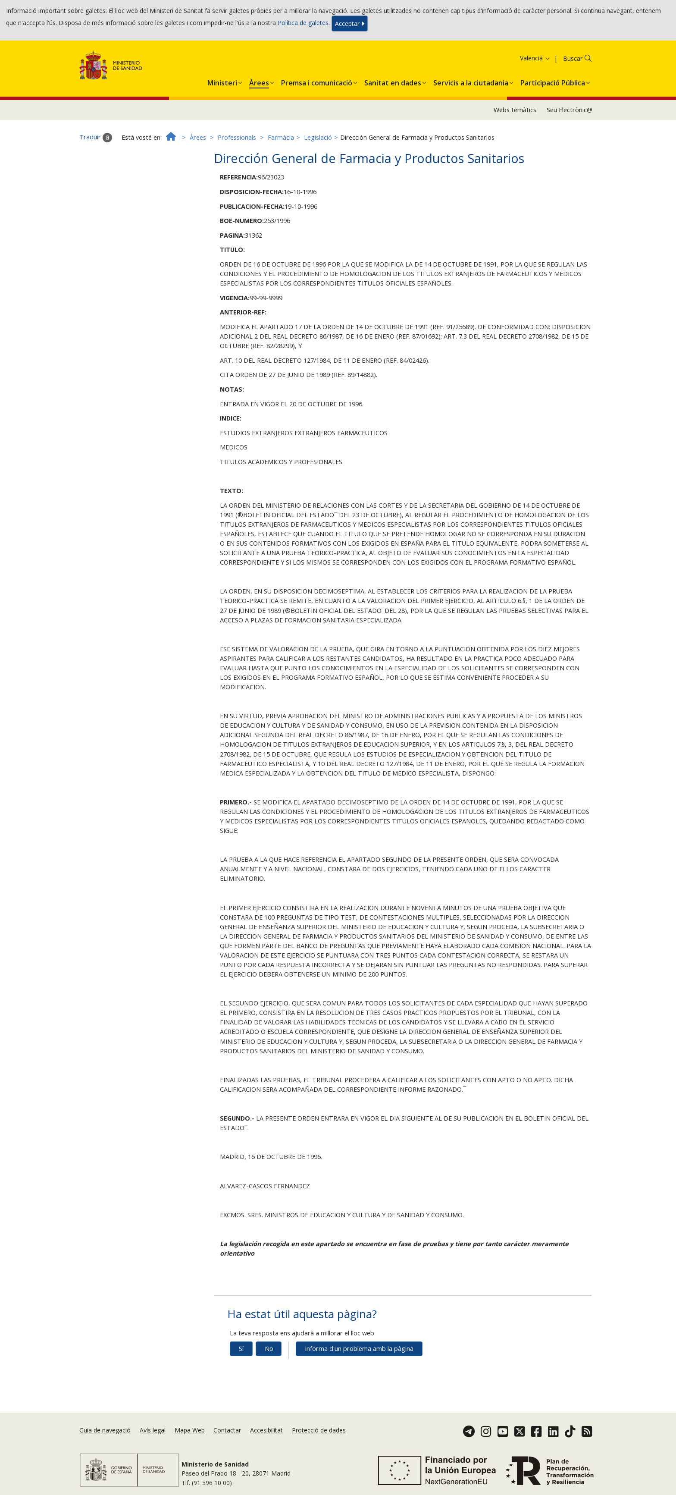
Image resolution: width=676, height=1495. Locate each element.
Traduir (95, 137)
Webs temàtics (515, 110)
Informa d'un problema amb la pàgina (359, 1348)
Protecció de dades (319, 1430)
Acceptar (349, 23)
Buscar (572, 58)
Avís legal (153, 1430)
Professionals (237, 137)
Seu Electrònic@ (569, 110)
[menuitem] (222, 81)
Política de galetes (303, 23)
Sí (241, 1348)
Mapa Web (190, 1430)
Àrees (198, 137)
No (269, 1348)
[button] (222, 81)
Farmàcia (281, 137)
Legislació (318, 137)
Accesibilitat (266, 1430)
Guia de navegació (105, 1430)
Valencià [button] (535, 58)
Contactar (227, 1430)
